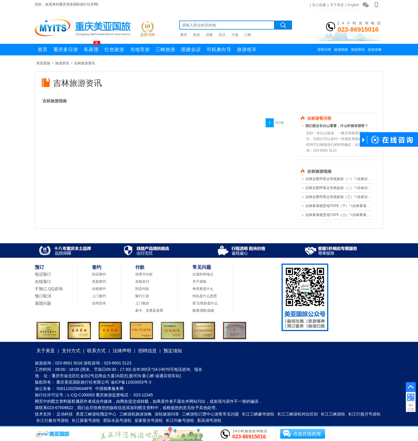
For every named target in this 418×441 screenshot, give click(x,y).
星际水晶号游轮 (117, 420)
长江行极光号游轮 (52, 420)
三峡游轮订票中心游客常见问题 (210, 414)
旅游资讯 (358, 50)
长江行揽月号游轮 (364, 414)
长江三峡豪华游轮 (258, 414)
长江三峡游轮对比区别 (297, 414)
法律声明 (122, 350)
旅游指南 (341, 50)
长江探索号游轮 (86, 420)
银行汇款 (142, 296)
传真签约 (99, 282)
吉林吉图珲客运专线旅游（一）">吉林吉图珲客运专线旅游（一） (355, 179)
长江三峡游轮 (333, 414)
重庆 (183, 35)
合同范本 (99, 303)
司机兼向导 (219, 49)
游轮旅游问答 (167, 414)
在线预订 (43, 281)
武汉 (222, 35)
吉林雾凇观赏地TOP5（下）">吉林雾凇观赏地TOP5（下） (351, 206)
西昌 (196, 35)
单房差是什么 (202, 289)
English (353, 5)
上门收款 (142, 303)
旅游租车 (247, 49)
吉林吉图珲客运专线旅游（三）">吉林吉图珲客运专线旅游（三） (355, 197)
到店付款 (142, 289)
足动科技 (65, 414)
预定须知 (172, 350)
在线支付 (142, 282)
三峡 (247, 35)
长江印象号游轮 (180, 420)
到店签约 (99, 274)
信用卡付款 (144, 274)
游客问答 (324, 50)
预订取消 (43, 296)
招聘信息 (147, 350)
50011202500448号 (74, 388)
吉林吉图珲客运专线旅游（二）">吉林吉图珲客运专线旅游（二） (355, 188)
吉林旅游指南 (54, 101)
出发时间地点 (202, 274)
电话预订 (43, 274)
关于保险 (199, 282)
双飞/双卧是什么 (205, 303)
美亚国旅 (43, 63)
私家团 (92, 48)
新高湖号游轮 (209, 420)
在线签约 (99, 289)
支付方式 (71, 350)
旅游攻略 (375, 50)
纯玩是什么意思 (204, 296)
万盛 (234, 35)
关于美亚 (337, 5)
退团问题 (43, 303)
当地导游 (140, 49)
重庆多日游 (65, 49)
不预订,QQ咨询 (49, 288)
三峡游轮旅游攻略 (135, 414)
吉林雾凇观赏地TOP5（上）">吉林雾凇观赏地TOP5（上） (351, 215)
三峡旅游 (165, 49)
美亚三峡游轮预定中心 (96, 414)
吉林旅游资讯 (84, 63)
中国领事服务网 (109, 388)
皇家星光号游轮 (148, 420)
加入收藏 (319, 5)
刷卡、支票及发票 (149, 310)
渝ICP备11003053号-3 (131, 382)
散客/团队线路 (203, 310)
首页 (43, 49)
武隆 (209, 35)
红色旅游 (114, 49)
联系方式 (96, 350)
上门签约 (99, 296)
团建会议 (191, 49)
